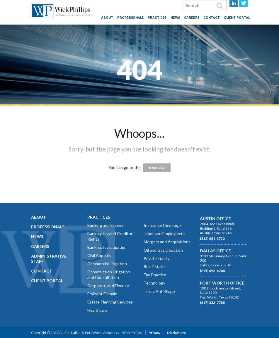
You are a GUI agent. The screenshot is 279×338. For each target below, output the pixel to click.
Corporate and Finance (108, 285)
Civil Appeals (99, 255)
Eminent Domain (102, 293)
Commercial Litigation (107, 263)
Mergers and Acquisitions (167, 241)
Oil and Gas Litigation (163, 250)
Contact (211, 17)
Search (220, 6)
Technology (154, 282)
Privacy (154, 332)
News (175, 17)
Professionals (130, 17)
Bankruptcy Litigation (107, 247)
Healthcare (97, 310)
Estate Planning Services (110, 301)
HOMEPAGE (157, 168)
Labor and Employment (164, 233)
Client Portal (237, 17)
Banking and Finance (106, 225)
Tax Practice (155, 274)
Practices (157, 17)
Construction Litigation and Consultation (108, 274)
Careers (191, 17)
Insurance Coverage (162, 225)
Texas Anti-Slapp (159, 291)
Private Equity (156, 258)
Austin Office (215, 218)
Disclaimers (176, 332)
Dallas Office (215, 250)
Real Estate (154, 266)
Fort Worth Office (222, 282)
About (107, 17)
